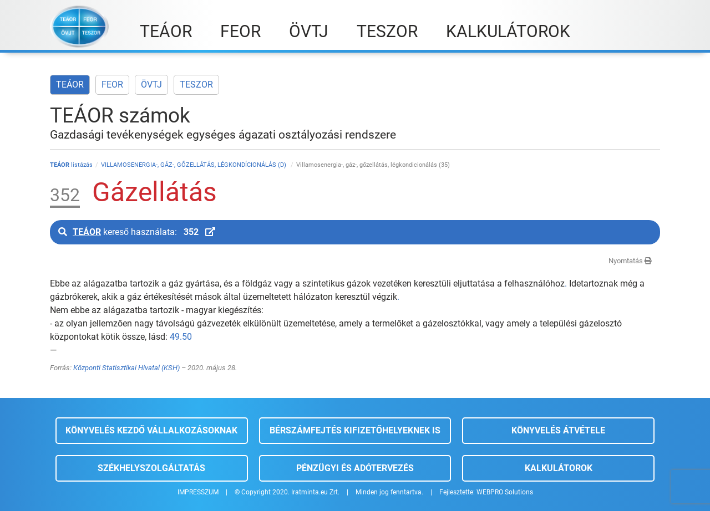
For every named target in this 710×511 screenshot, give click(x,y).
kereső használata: (136, 232)
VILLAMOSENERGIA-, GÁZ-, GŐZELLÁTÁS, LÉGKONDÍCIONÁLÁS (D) (194, 164)
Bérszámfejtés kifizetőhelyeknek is (355, 430)
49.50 (181, 336)
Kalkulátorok (558, 468)
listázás (71, 164)
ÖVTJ (151, 84)
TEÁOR (70, 84)
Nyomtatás (630, 261)
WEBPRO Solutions (504, 492)
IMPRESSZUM (198, 492)
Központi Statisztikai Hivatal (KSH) (126, 368)
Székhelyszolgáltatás (151, 468)
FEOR (112, 84)
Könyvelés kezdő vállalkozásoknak (151, 430)
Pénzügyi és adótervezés (355, 468)
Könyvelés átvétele (558, 430)
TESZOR (196, 84)
